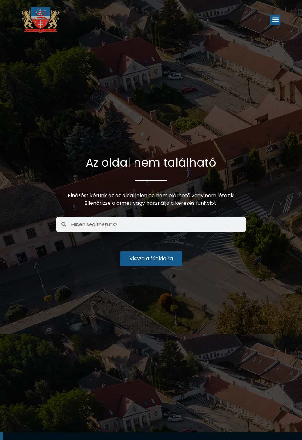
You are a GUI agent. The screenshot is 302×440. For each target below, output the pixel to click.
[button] (275, 20)
